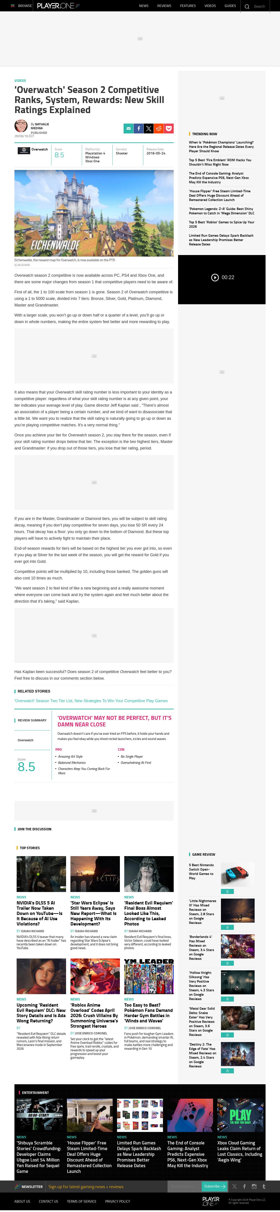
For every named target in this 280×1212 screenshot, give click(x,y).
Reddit (159, 130)
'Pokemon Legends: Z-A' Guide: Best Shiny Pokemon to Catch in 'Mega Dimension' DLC (221, 212)
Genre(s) (121, 151)
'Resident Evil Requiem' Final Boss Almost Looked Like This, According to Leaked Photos (148, 915)
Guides (230, 6)
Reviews (164, 6)
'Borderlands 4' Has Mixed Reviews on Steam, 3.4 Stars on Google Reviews (203, 951)
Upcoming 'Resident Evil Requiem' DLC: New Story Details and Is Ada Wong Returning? (41, 1014)
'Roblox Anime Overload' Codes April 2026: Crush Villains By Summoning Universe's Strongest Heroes (94, 1017)
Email (128, 130)
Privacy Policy (117, 1203)
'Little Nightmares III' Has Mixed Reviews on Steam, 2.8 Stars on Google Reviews (203, 916)
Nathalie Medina (40, 127)
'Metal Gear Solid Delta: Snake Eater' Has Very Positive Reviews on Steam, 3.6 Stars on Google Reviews (203, 1023)
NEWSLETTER (32, 1188)
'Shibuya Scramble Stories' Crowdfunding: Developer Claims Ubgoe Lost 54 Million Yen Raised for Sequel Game (39, 1159)
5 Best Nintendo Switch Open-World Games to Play (203, 880)
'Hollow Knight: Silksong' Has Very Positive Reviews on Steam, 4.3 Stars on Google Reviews (203, 987)
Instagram (254, 1188)
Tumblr (264, 1188)
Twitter (149, 130)
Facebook (139, 130)
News (144, 6)
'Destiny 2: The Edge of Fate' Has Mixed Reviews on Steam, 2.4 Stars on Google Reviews (203, 1059)
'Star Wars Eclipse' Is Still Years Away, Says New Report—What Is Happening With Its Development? (93, 915)
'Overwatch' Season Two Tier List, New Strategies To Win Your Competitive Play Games (91, 702)
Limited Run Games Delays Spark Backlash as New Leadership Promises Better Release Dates (221, 241)
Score (58, 151)
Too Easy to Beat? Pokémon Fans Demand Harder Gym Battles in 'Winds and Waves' (148, 1014)
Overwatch (40, 150)
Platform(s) (92, 151)
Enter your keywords (247, 6)
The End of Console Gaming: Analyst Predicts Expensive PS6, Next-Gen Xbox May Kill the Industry (219, 179)
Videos (210, 6)
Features (188, 6)
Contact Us (48, 1203)
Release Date (155, 151)
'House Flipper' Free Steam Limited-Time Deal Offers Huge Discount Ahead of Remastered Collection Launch (219, 197)
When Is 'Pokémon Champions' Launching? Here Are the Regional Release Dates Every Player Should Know (221, 148)
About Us (22, 1203)
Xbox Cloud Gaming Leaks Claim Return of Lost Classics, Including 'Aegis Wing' (239, 1153)
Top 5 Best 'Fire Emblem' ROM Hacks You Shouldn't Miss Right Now (220, 163)
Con (121, 751)
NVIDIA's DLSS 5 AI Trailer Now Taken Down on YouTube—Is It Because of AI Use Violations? (39, 915)
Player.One (68, 6)
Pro (58, 751)
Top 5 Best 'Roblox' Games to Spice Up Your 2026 (221, 226)
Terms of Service (81, 1203)
